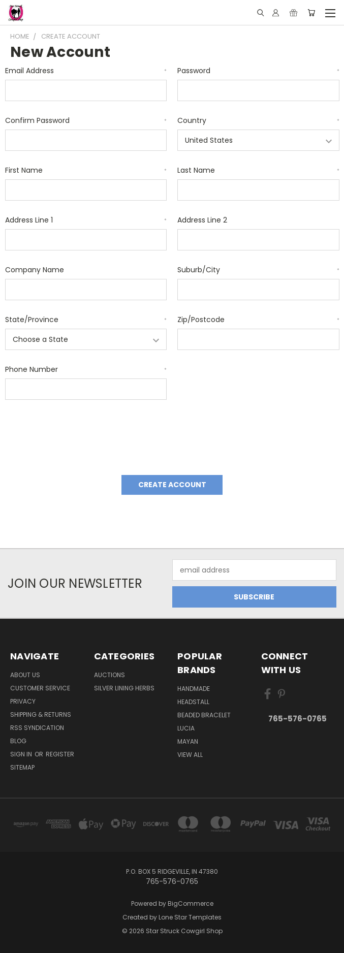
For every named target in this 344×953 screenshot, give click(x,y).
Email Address (86, 71)
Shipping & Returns (40, 714)
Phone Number (86, 369)
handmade (193, 688)
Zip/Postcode (258, 319)
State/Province (86, 319)
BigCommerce (190, 903)
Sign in (22, 754)
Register (60, 754)
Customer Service (40, 688)
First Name (86, 170)
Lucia (186, 728)
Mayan (187, 741)
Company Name (34, 270)
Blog (18, 741)
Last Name (258, 170)
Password (258, 71)
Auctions (109, 675)
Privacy (23, 701)
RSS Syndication (37, 727)
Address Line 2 (202, 220)
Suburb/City (258, 270)
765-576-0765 (297, 718)
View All (190, 754)
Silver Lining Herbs (124, 688)
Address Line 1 (86, 220)
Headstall (193, 701)
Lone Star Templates (190, 917)
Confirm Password (86, 120)
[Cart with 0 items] (311, 13)
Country (258, 120)
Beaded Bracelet (204, 715)
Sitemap (22, 767)
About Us (25, 675)
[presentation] (82, 434)
